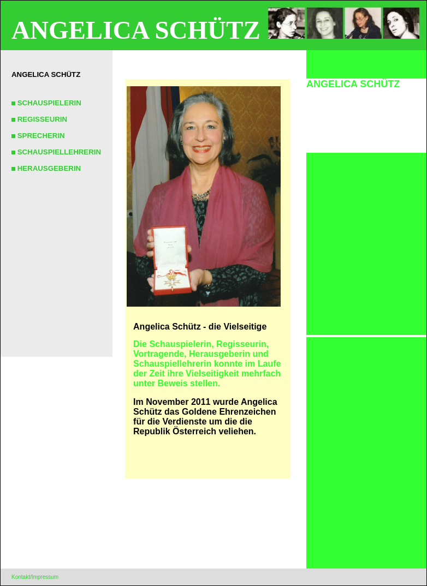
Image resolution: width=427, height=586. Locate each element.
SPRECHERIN (38, 135)
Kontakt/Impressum (34, 577)
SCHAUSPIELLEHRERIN (56, 152)
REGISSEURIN (39, 119)
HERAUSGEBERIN (46, 168)
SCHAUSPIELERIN (46, 103)
